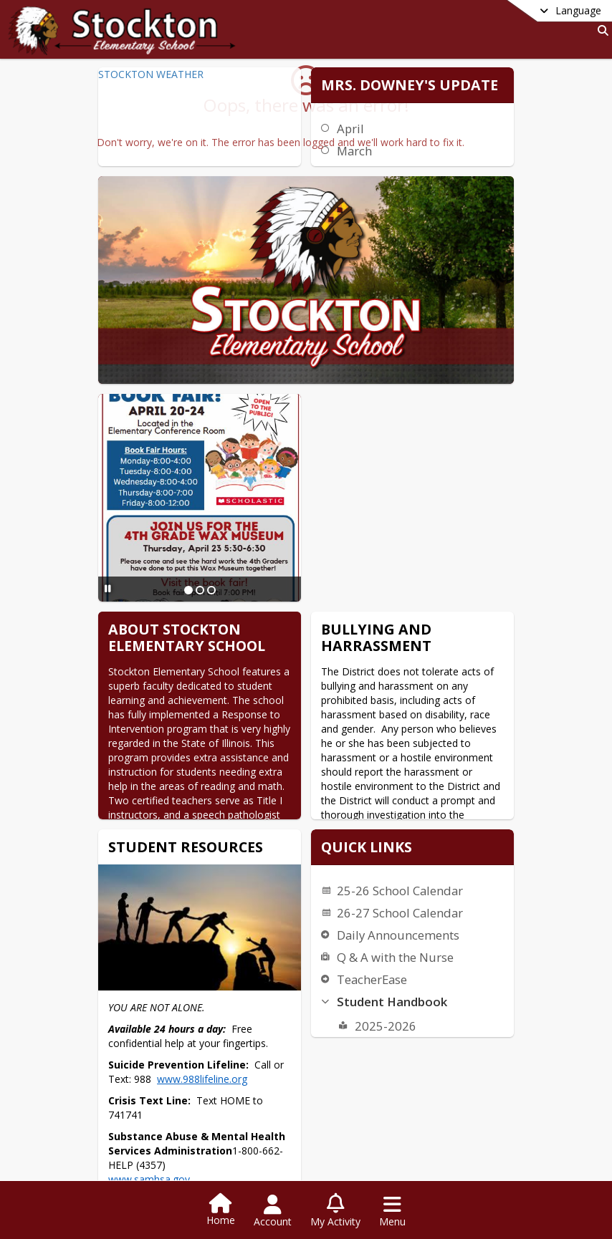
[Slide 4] (319, 1137)
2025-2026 (339, 795)
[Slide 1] (174, 497)
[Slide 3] (308, 1137)
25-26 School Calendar (353, 660)
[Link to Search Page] (600, 30)
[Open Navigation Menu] (392, 1211)
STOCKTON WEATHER (148, 74)
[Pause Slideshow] (105, 496)
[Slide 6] (342, 1137)
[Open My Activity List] (335, 1211)
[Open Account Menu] (273, 1211)
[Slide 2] (185, 497)
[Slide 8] (365, 1137)
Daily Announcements (351, 704)
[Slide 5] (331, 1137)
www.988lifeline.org (288, 908)
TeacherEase (325, 749)
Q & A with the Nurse (348, 726)
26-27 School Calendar (353, 682)
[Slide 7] (354, 1137)
